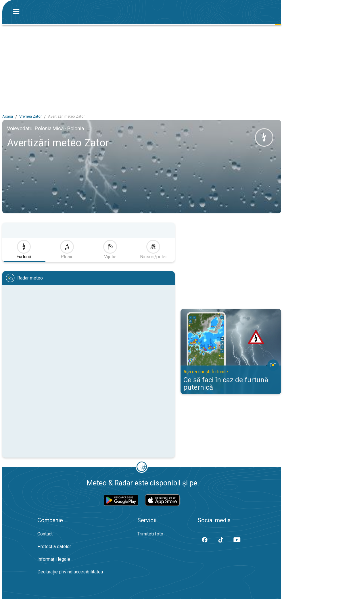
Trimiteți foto (150, 534)
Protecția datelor (54, 546)
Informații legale (53, 559)
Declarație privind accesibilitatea (70, 572)
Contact (45, 534)
